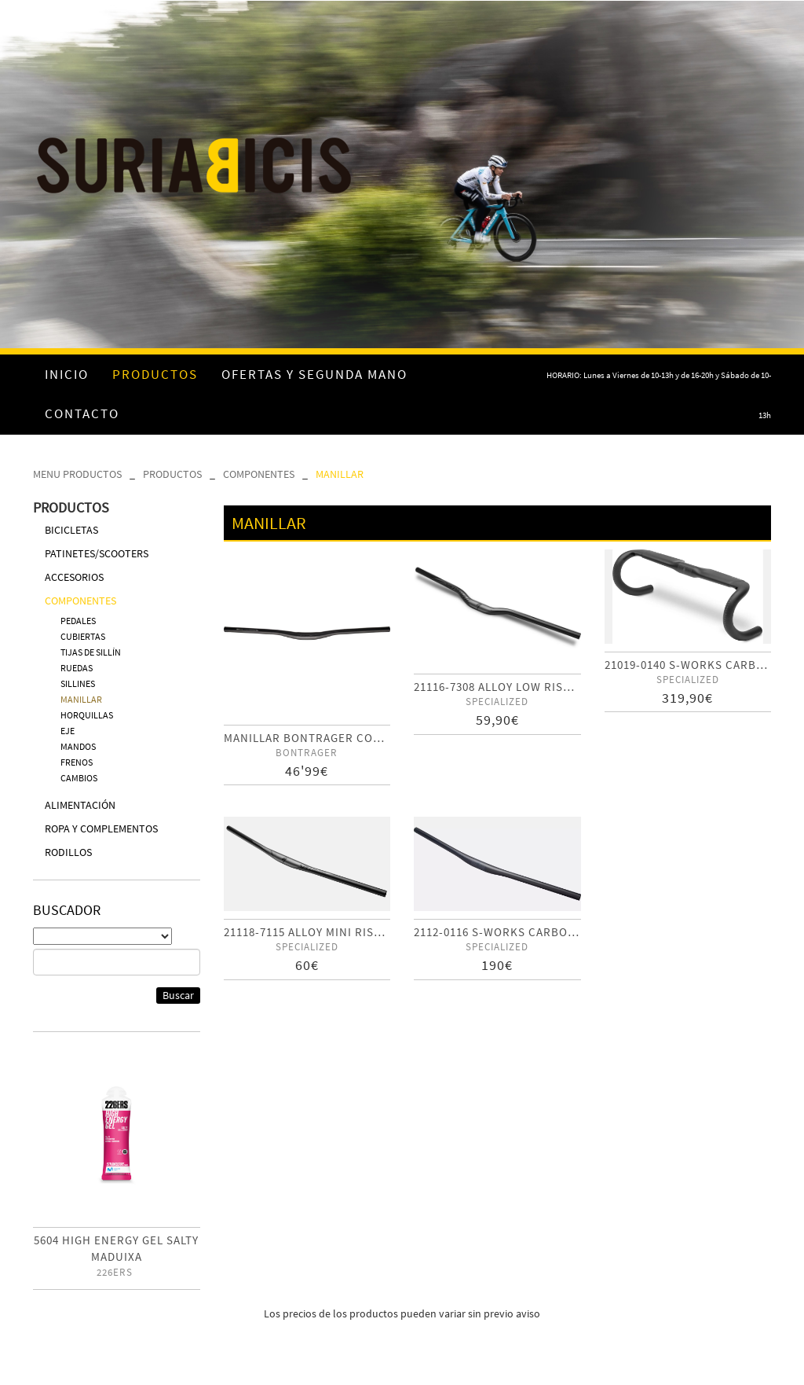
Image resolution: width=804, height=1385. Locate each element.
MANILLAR (340, 474)
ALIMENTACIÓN (80, 805)
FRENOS (76, 762)
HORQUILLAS (86, 715)
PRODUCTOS (172, 474)
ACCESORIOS (74, 577)
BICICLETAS (71, 530)
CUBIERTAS (82, 636)
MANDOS (78, 746)
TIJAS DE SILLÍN (90, 652)
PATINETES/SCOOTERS (96, 553)
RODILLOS (68, 852)
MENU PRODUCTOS (77, 474)
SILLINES (77, 683)
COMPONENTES (258, 474)
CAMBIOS (78, 778)
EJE (67, 731)
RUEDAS (76, 668)
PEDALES (78, 620)
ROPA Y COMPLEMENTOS (101, 828)
